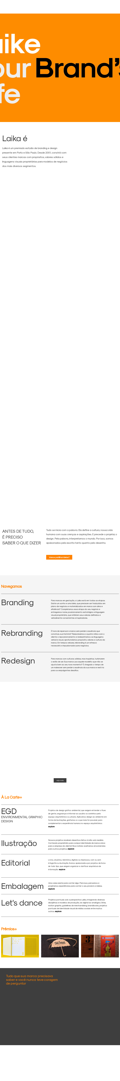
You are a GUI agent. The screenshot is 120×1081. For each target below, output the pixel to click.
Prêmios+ (9, 928)
